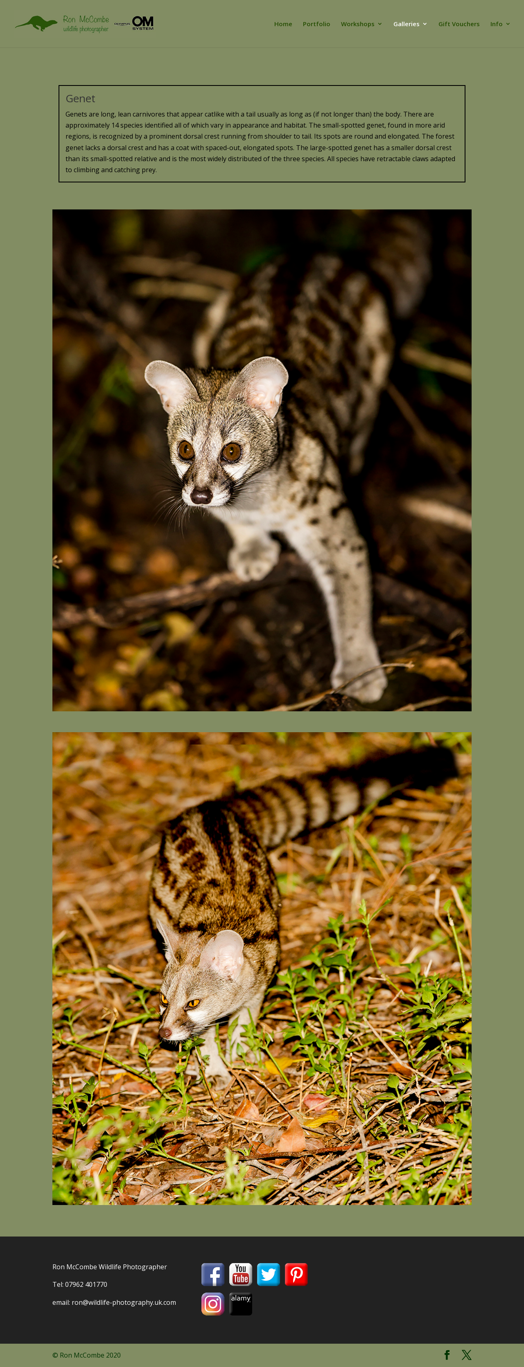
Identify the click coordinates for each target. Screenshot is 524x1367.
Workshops (358, 24)
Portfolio (316, 24)
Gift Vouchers (459, 24)
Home (283, 24)
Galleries (406, 24)
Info (496, 24)
